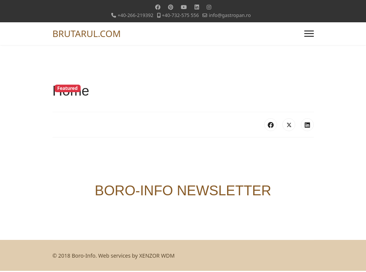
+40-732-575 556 (180, 15)
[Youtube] (184, 7)
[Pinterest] (170, 7)
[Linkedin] (197, 7)
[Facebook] (157, 7)
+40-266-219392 (136, 15)
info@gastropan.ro (230, 15)
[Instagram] (209, 7)
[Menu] (309, 33)
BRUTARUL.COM (87, 33)
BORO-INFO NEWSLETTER (183, 190)
